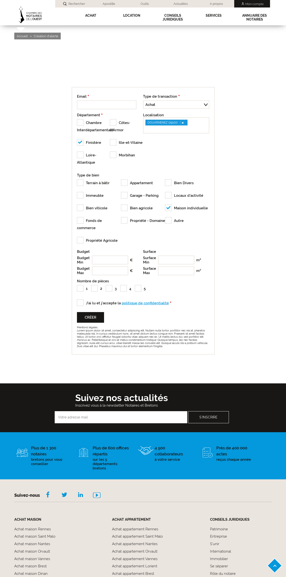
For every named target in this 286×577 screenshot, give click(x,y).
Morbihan (127, 155)
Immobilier (219, 559)
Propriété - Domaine (147, 221)
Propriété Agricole (102, 240)
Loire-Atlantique (86, 159)
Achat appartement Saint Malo (137, 536)
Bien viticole (96, 208)
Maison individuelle (191, 208)
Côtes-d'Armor (120, 126)
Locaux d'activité (188, 195)
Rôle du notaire (223, 573)
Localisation (153, 115)
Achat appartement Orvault (135, 551)
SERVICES (214, 15)
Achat (90, 15)
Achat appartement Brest (133, 573)
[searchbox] (146, 129)
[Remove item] (182, 122)
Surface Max (149, 270)
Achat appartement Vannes (135, 559)
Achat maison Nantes (32, 544)
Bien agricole (141, 208)
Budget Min (83, 260)
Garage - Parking (144, 195)
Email (82, 96)
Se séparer (219, 566)
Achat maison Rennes (32, 529)
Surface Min (149, 260)
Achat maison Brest (30, 566)
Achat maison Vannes (32, 559)
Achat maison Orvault (32, 551)
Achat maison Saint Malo (34, 536)
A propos (216, 4)
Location (131, 15)
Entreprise (218, 536)
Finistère (93, 142)
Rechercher (76, 4)
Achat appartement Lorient (134, 566)
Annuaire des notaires (254, 17)
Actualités (180, 4)
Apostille (109, 4)
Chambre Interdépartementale (93, 126)
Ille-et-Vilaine (131, 142)
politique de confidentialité (145, 303)
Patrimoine (219, 529)
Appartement (141, 183)
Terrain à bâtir (98, 183)
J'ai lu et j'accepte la (127, 303)
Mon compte (254, 4)
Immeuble (95, 195)
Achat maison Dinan (31, 573)
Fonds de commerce (89, 224)
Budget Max (83, 270)
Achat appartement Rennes (135, 529)
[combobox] (176, 125)
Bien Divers (184, 183)
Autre (179, 221)
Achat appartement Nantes (135, 544)
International (220, 551)
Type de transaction (160, 96)
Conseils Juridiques (173, 17)
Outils (145, 4)
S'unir (214, 544)
